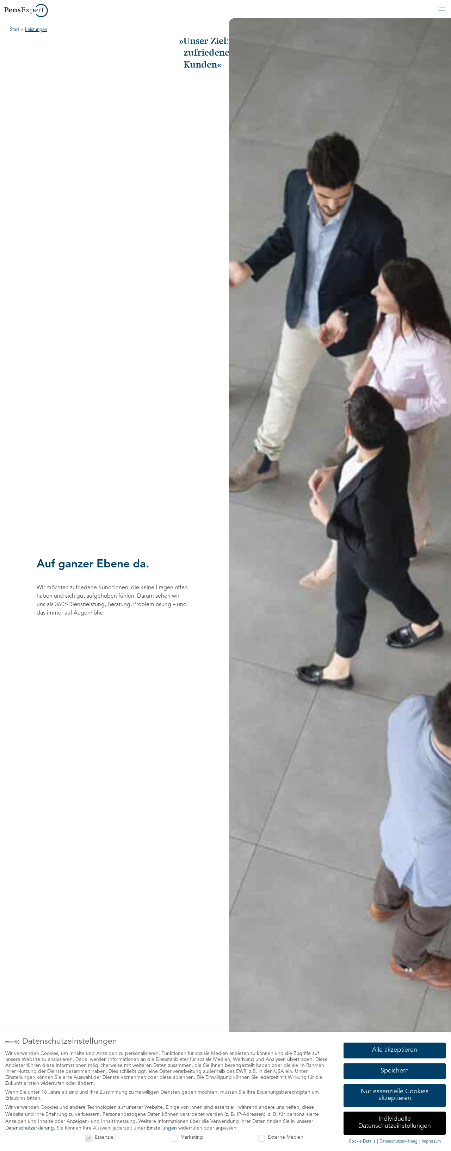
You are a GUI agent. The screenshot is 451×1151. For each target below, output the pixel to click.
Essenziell (100, 1137)
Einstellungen (162, 1128)
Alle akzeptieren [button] (394, 1050)
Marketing (187, 1137)
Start (14, 30)
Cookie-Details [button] (362, 1141)
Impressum (431, 1141)
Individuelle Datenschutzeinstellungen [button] (394, 1123)
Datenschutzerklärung (29, 1128)
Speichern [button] (395, 1071)
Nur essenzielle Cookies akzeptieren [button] (394, 1095)
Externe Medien (280, 1137)
